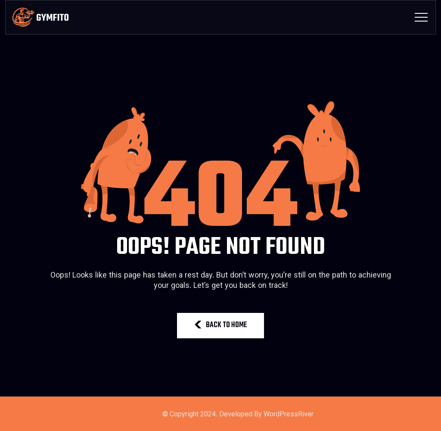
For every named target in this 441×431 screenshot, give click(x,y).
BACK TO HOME (220, 325)
